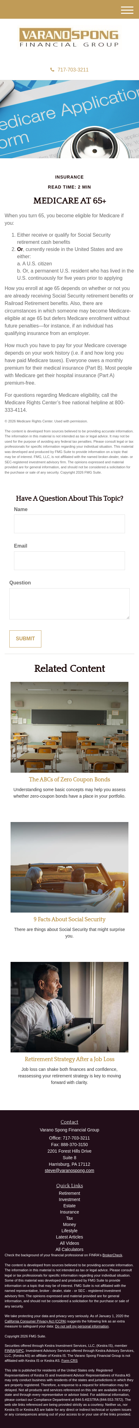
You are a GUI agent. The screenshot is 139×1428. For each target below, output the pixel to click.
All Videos (69, 1243)
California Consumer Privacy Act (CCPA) (35, 1321)
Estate (69, 1205)
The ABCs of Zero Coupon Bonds (69, 780)
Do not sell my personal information (82, 1326)
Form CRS (70, 1360)
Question (20, 582)
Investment (69, 1199)
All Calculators (69, 1249)
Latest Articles (69, 1236)
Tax (69, 1218)
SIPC (20, 1350)
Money (69, 1224)
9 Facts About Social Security (69, 920)
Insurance (69, 1211)
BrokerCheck (113, 1255)
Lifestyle (69, 1230)
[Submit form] (25, 639)
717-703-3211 (69, 69)
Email (20, 546)
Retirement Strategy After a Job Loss (69, 1059)
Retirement (69, 1193)
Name (21, 509)
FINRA (10, 1350)
